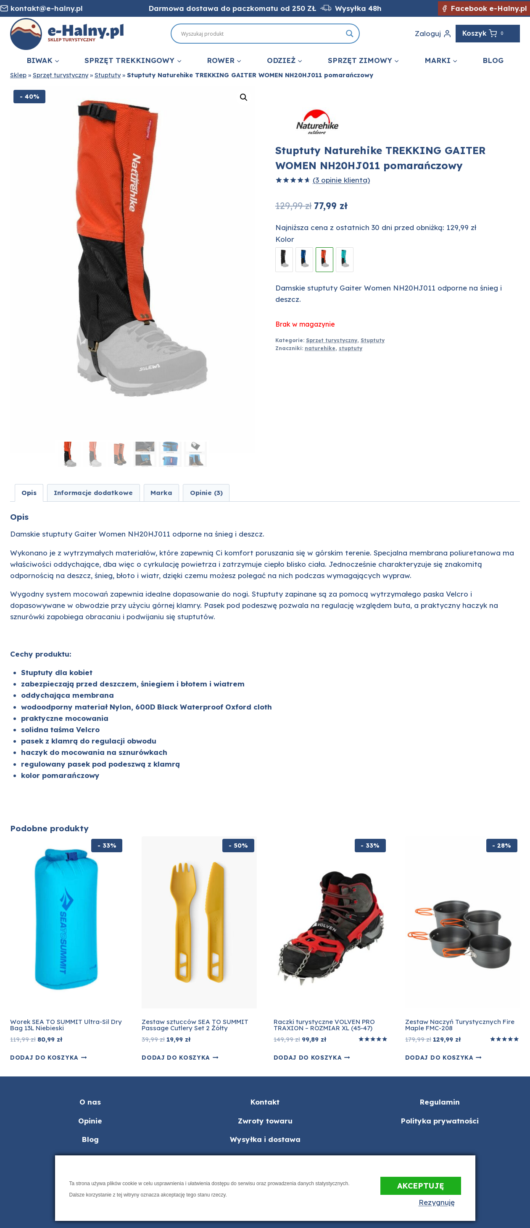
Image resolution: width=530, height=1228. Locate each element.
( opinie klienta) (341, 179)
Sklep (18, 75)
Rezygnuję (443, 1202)
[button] (243, 97)
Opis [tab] (29, 493)
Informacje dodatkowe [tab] (93, 493)
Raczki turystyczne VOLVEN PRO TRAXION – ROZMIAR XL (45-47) (324, 1025)
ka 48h (369, 8)
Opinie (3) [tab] (206, 493)
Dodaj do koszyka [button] (48, 1057)
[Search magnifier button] (350, 33)
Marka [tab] (161, 493)
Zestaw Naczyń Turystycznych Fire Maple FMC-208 (459, 1025)
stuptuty (350, 348)
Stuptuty (108, 75)
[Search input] (307, 33)
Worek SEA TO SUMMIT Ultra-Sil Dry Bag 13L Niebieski (66, 1025)
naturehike (320, 348)
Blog (493, 60)
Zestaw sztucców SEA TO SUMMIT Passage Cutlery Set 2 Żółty (195, 1025)
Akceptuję (420, 1183)
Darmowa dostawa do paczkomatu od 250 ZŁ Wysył (252, 8)
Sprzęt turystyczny (60, 75)
